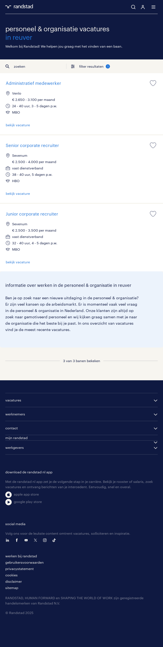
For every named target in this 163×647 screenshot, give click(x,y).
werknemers (15, 414)
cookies (11, 575)
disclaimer (13, 581)
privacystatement (19, 569)
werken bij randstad (21, 556)
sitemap (11, 588)
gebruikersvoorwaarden (24, 562)
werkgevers (14, 447)
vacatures (13, 400)
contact (11, 428)
